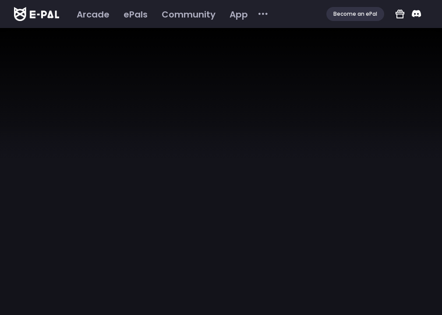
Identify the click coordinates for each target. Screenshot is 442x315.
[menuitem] (93, 14)
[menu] (169, 14)
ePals (136, 14)
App (239, 14)
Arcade (93, 14)
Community (189, 14)
